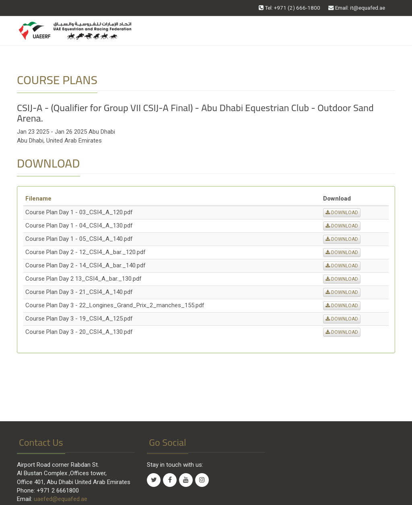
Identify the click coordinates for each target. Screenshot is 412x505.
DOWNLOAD (341, 212)
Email (356, 7)
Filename (38, 198)
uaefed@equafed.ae (60, 499)
